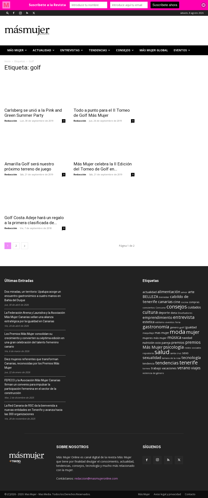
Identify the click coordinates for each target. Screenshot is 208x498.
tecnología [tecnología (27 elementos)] (191, 357)
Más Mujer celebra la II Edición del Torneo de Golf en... (103, 166)
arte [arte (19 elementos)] (191, 291)
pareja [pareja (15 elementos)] (166, 343)
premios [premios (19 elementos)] (177, 342)
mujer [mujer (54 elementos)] (192, 332)
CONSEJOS (125, 50)
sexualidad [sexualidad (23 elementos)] (152, 357)
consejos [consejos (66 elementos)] (177, 306)
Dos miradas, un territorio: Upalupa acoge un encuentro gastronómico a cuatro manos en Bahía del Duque (32, 296)
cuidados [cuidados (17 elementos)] (194, 307)
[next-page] (24, 245)
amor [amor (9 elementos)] (184, 292)
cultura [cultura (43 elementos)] (150, 312)
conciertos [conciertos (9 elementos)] (149, 307)
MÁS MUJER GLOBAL (154, 50)
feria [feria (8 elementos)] (177, 322)
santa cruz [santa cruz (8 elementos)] (175, 353)
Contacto (190, 494)
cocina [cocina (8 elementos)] (184, 302)
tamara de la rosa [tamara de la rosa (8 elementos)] (171, 358)
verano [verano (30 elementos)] (183, 368)
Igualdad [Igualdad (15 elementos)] (191, 327)
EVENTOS (182, 50)
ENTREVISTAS (71, 50)
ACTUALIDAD (43, 50)
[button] (7, 12)
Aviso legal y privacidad (167, 494)
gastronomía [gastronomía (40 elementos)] (156, 327)
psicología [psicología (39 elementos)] (173, 347)
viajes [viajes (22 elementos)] (195, 367)
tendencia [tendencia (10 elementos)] (148, 363)
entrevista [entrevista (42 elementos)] (184, 317)
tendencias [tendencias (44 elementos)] (167, 363)
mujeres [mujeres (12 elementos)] (148, 338)
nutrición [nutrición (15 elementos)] (148, 343)
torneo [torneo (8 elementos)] (146, 368)
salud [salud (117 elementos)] (162, 352)
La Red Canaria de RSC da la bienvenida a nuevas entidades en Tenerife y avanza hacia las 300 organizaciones (33, 410)
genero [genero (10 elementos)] (174, 327)
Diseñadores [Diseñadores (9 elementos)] (185, 312)
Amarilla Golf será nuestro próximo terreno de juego (29, 166)
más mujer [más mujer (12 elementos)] (160, 338)
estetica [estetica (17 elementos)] (148, 322)
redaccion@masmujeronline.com (96, 478)
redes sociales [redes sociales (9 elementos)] (193, 347)
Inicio (7, 61)
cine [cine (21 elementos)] (176, 301)
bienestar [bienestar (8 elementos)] (164, 297)
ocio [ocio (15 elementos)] (158, 343)
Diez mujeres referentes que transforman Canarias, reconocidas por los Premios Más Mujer (31, 363)
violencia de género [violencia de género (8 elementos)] (153, 373)
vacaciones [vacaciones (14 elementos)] (169, 368)
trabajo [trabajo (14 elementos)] (156, 368)
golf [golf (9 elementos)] (182, 327)
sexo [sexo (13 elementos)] (185, 353)
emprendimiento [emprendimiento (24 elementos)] (157, 317)
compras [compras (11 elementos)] (194, 302)
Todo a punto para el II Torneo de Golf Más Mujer (102, 113)
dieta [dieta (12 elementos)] (174, 313)
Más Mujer (17, 50)
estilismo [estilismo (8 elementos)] (160, 322)
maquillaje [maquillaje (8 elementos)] (148, 333)
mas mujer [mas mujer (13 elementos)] (162, 333)
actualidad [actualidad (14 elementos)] (150, 292)
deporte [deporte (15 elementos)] (164, 313)
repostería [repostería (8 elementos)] (148, 353)
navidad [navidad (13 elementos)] (187, 338)
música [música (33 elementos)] (174, 337)
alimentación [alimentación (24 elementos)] (168, 291)
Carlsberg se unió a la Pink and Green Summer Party (33, 113)
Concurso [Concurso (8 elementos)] (161, 307)
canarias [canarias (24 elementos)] (165, 301)
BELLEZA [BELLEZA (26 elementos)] (150, 296)
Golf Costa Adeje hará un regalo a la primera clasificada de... (34, 220)
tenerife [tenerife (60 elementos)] (188, 362)
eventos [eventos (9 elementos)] (169, 322)
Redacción (10, 120)
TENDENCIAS (99, 50)
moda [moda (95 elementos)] (177, 331)
